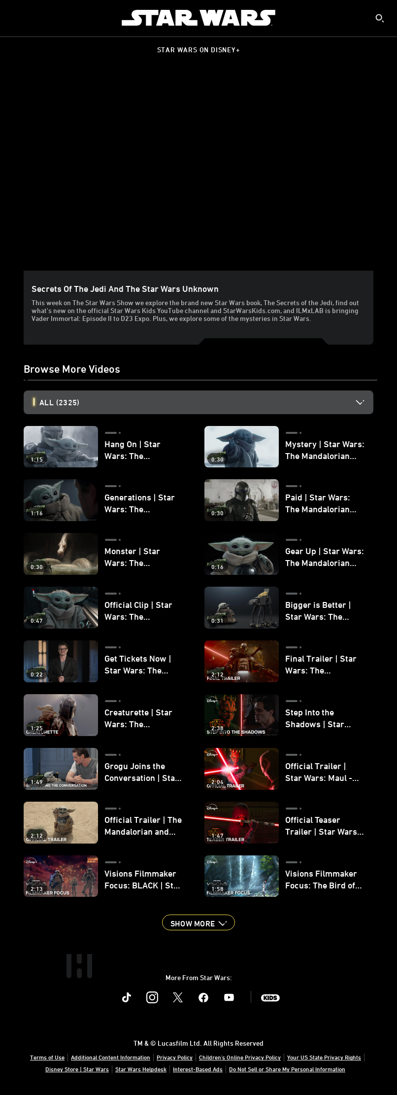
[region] (200, 172)
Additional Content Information (110, 1057)
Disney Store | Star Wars (77, 1068)
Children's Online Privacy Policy (240, 1057)
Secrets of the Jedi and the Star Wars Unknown (125, 288)
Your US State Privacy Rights (324, 1057)
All (59, 402)
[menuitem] (16, 18)
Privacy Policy (175, 1057)
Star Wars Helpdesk (140, 1068)
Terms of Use (47, 1057)
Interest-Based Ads (198, 1068)
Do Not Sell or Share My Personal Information (287, 1068)
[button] (198, 922)
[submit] (379, 18)
